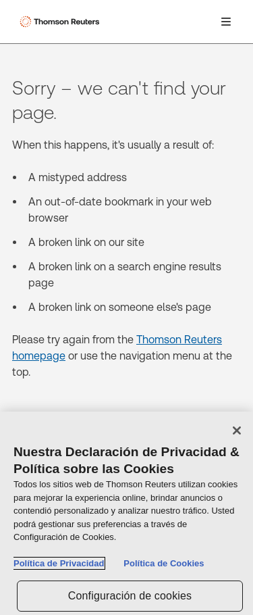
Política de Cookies (163, 564)
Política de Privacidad (58, 564)
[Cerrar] (237, 431)
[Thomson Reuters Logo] (61, 21)
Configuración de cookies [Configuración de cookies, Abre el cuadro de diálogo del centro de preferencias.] (130, 595)
